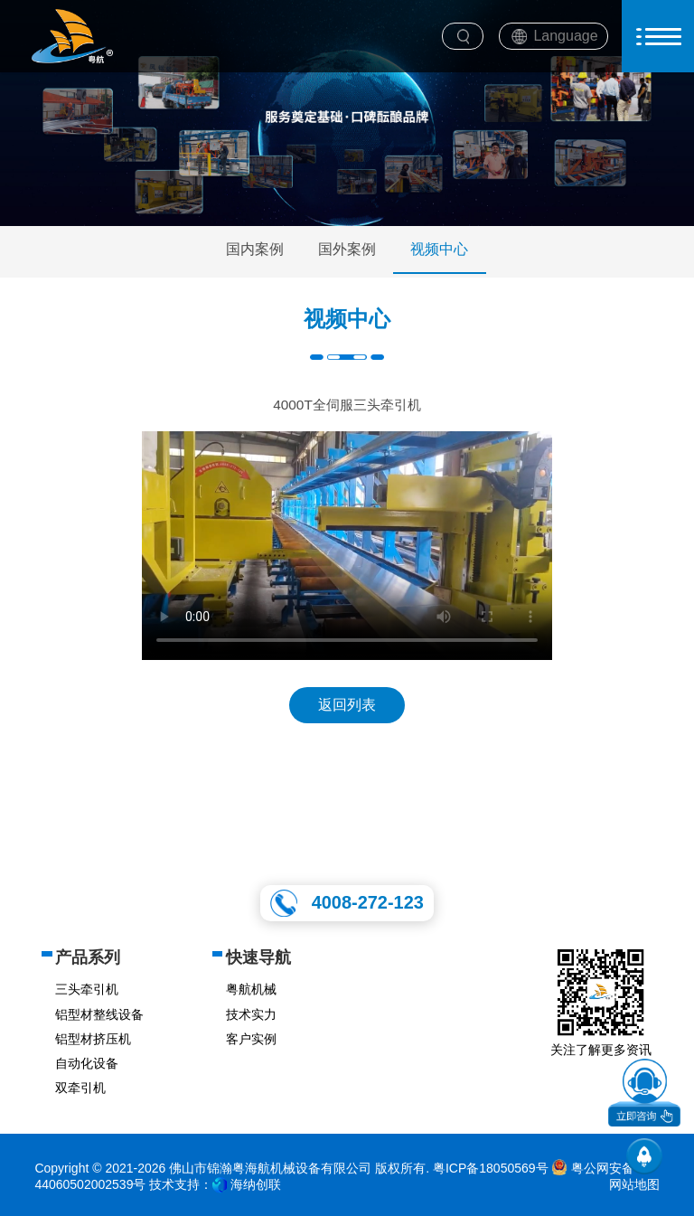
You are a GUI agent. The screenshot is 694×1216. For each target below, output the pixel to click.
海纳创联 (255, 1184)
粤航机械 (251, 989)
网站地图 (634, 1184)
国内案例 (255, 249)
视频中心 (439, 249)
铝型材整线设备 (99, 1014)
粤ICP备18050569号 (491, 1168)
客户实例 (251, 1039)
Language (565, 35)
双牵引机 (80, 1087)
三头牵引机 (86, 989)
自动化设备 (86, 1063)
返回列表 (347, 704)
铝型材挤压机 (93, 1039)
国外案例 (347, 249)
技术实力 (251, 1014)
